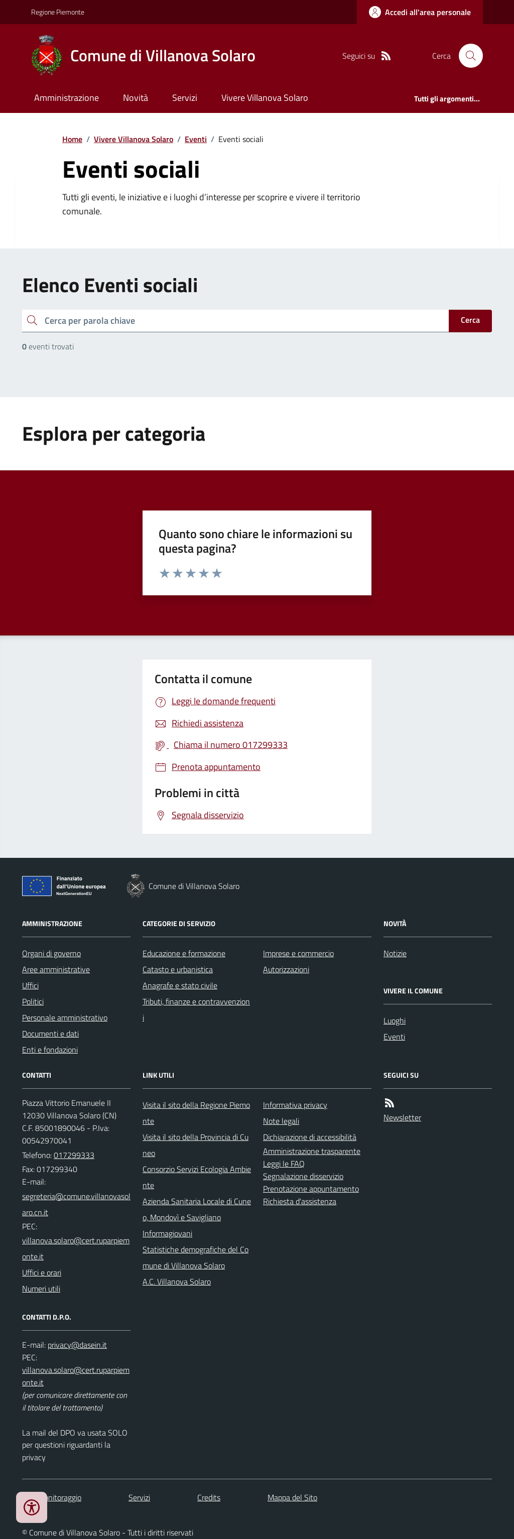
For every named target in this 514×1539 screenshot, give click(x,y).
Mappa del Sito (292, 1497)
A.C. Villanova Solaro (177, 1281)
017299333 (74, 1155)
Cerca (470, 320)
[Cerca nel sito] (467, 56)
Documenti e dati (50, 1034)
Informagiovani (167, 1233)
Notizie (395, 953)
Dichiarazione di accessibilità (309, 1137)
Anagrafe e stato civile (180, 985)
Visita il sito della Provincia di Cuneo (195, 1145)
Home (72, 139)
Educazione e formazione (184, 953)
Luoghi (394, 1020)
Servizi (184, 97)
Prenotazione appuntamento (311, 1189)
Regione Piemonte (57, 12)
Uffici (30, 985)
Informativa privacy (295, 1105)
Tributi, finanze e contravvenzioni (196, 1009)
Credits (208, 1497)
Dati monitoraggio (51, 1497)
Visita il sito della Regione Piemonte (196, 1113)
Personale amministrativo (64, 1017)
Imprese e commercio (298, 953)
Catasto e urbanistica (178, 969)
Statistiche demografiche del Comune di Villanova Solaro (195, 1257)
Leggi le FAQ (284, 1164)
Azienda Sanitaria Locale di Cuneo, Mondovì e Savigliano (197, 1209)
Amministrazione (66, 97)
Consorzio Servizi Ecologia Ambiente (197, 1177)
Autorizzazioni (286, 969)
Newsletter (402, 1117)
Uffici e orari (41, 1272)
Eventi (196, 139)
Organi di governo (51, 953)
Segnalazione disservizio (303, 1176)
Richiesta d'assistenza (299, 1201)
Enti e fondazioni (50, 1050)
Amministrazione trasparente (311, 1151)
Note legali (281, 1121)
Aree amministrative (56, 969)
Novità (135, 97)
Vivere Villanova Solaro (264, 97)
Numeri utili (41, 1289)
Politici (33, 1001)
